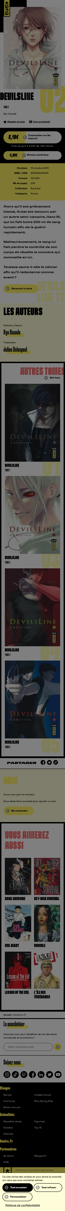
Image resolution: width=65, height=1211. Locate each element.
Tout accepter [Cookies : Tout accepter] (18, 1187)
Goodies (8, 1128)
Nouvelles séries (12, 1121)
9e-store (8, 1156)
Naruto (7, 1095)
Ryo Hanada (9, 114)
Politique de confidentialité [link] (22, 1205)
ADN (6, 1162)
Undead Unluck (42, 1095)
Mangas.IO (40, 1156)
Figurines (39, 1121)
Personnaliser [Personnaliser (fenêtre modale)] (18, 1197)
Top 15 (37, 1128)
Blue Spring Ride (43, 1101)
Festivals (8, 1134)
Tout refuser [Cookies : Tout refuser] (48, 1187)
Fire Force (9, 1101)
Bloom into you (12, 1107)
